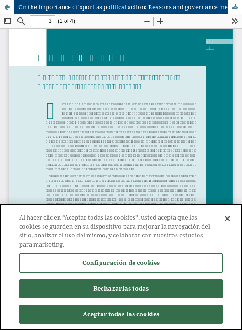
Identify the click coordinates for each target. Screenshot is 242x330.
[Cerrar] (227, 219)
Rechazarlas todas (121, 289)
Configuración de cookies (121, 263)
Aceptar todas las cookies (121, 314)
